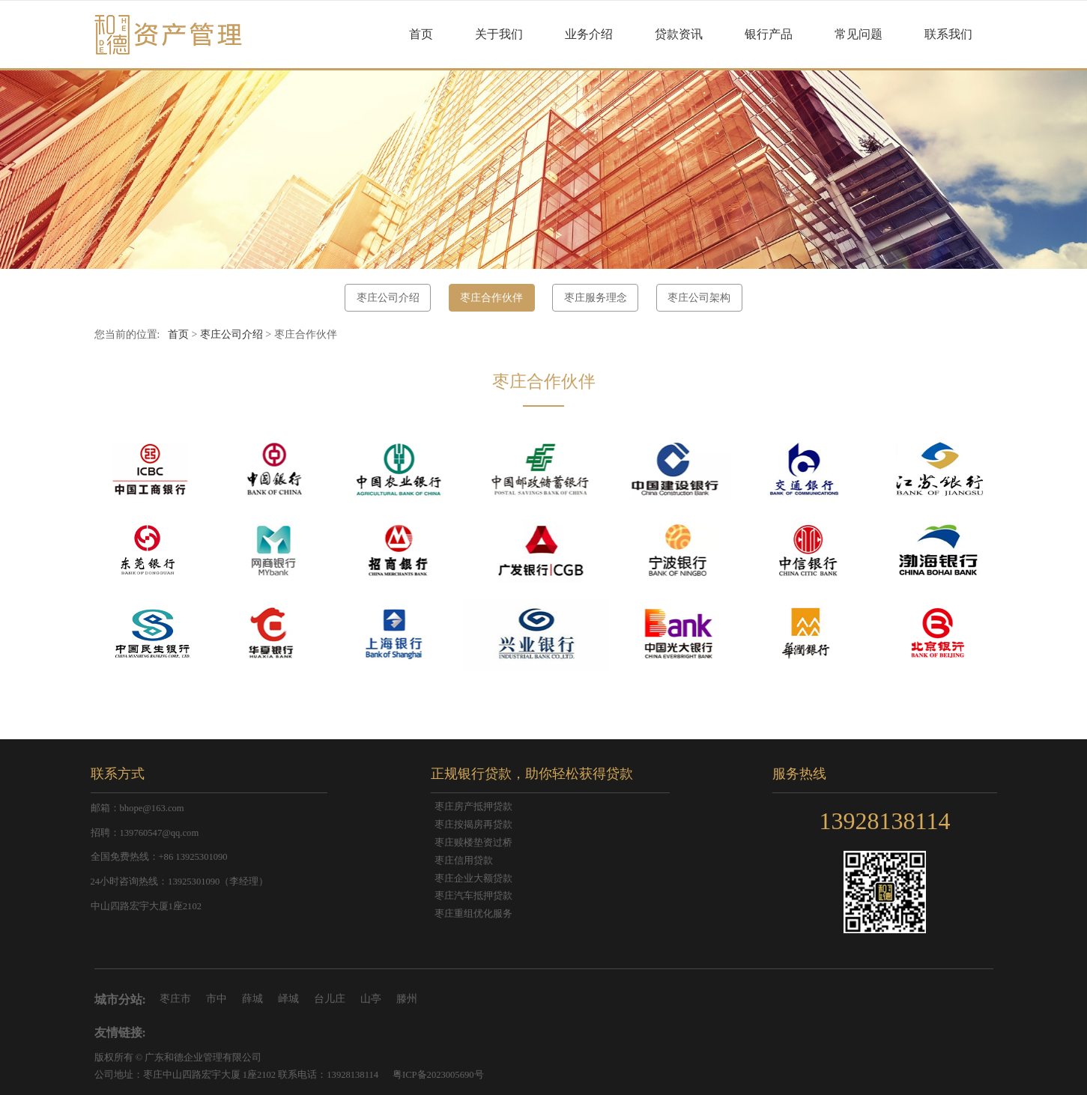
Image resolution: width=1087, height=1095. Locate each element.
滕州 (406, 998)
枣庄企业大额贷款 (473, 878)
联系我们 (948, 34)
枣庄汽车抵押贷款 (473, 896)
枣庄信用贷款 (464, 860)
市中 (216, 998)
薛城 (252, 998)
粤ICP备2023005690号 (438, 1075)
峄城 (288, 998)
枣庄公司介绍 (388, 297)
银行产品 (769, 34)
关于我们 (499, 34)
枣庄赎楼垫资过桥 (473, 842)
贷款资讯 (679, 34)
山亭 (370, 998)
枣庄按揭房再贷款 (473, 824)
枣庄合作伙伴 (491, 297)
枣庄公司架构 (698, 297)
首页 (421, 34)
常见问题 (858, 34)
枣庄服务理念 (595, 297)
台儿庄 (329, 998)
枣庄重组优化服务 (473, 914)
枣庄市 (175, 998)
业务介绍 (589, 34)
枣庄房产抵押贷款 (473, 806)
